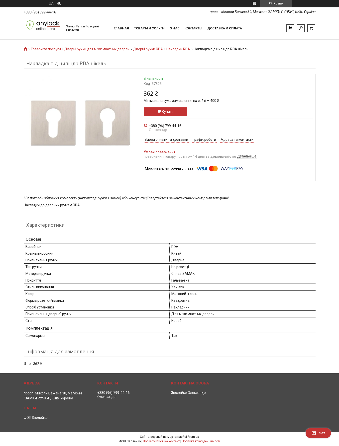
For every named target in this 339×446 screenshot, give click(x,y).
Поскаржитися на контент (161, 441)
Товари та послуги (46, 49)
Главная (121, 28)
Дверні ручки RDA (148, 49)
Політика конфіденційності (201, 441)
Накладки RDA (178, 49)
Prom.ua (193, 437)
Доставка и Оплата (224, 28)
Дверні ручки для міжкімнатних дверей (96, 49)
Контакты (193, 28)
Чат (318, 433)
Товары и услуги (149, 28)
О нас (175, 28)
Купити (168, 112)
